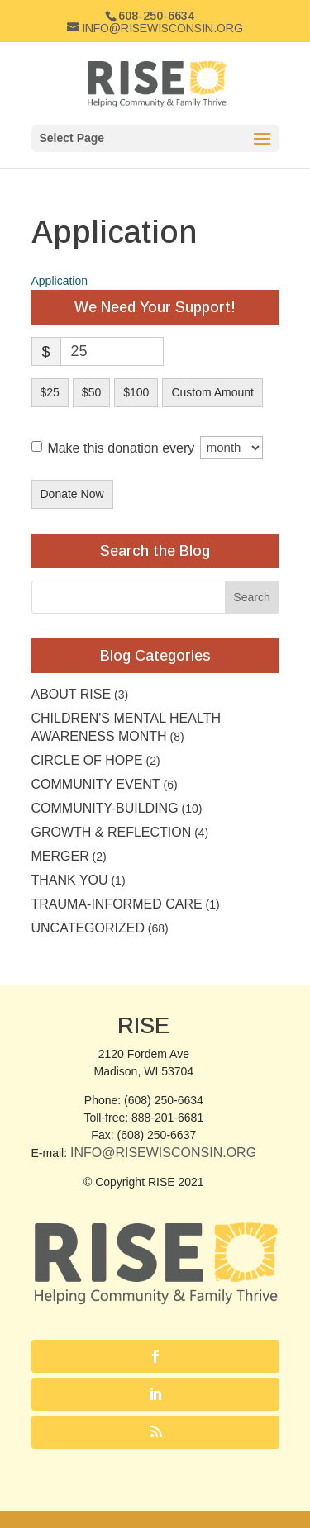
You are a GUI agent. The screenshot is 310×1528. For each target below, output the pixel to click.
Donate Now (72, 494)
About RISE (71, 694)
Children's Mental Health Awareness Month (126, 727)
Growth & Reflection (111, 832)
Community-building (105, 808)
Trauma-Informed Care (117, 904)
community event (95, 784)
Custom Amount (212, 392)
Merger (60, 856)
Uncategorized (88, 928)
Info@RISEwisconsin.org (163, 1153)
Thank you (69, 880)
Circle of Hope (87, 760)
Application (59, 280)
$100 (136, 392)
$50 (91, 392)
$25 (50, 392)
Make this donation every (154, 447)
